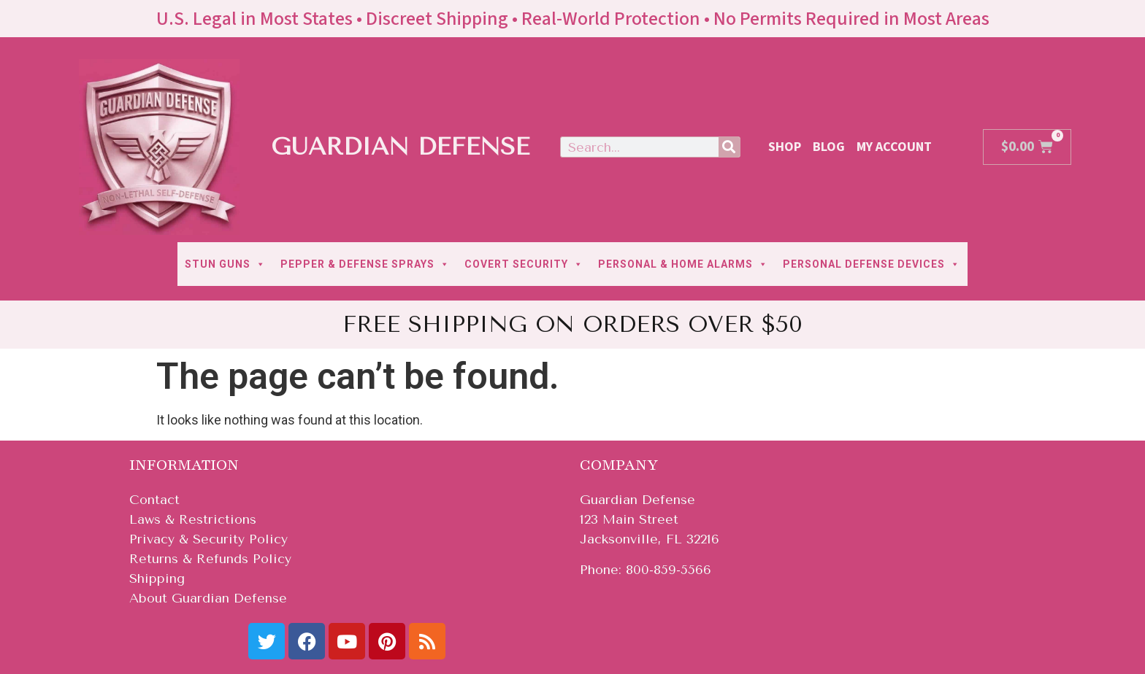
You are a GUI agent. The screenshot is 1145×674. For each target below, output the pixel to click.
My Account (894, 147)
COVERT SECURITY (523, 264)
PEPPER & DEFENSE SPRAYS (365, 264)
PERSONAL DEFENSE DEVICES (871, 264)
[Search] (729, 147)
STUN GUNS (225, 264)
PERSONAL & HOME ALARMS (683, 264)
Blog (829, 147)
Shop (784, 147)
